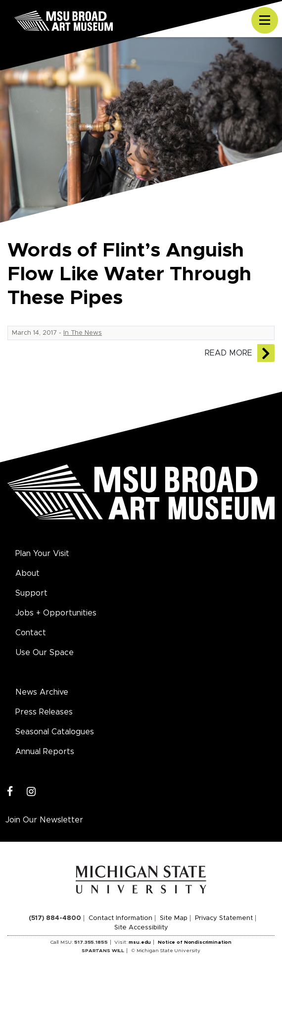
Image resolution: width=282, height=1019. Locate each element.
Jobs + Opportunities (55, 613)
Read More (228, 353)
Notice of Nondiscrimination (195, 942)
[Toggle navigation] (264, 20)
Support (31, 593)
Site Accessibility (141, 927)
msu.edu (140, 942)
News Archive (41, 692)
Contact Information (120, 918)
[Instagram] (31, 792)
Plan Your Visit (42, 554)
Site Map (174, 918)
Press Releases (44, 712)
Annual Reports (44, 752)
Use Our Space (44, 653)
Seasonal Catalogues (54, 732)
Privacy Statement (224, 918)
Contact (30, 633)
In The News (82, 333)
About (27, 573)
